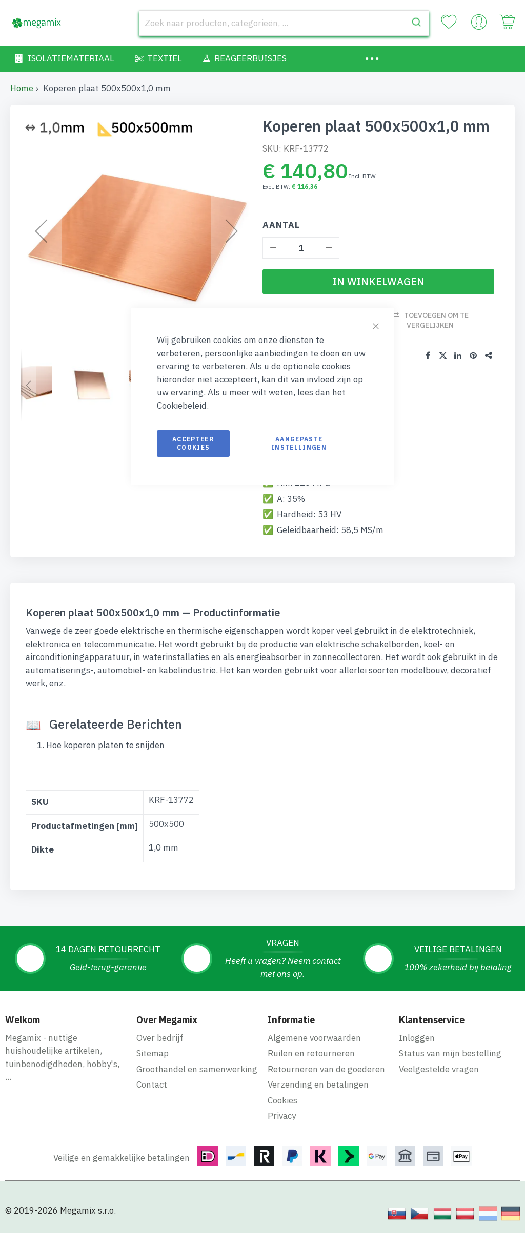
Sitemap (152, 1053)
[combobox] (284, 23)
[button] (28, 385)
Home (21, 88)
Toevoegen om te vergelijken (436, 320)
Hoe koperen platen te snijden (105, 745)
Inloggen (417, 1037)
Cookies (282, 1100)
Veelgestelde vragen (439, 1068)
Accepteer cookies (193, 443)
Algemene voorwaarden (314, 1037)
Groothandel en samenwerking (196, 1068)
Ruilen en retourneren (311, 1053)
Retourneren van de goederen (326, 1068)
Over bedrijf (160, 1037)
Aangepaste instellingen (299, 443)
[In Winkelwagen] (378, 281)
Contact (151, 1084)
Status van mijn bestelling (450, 1053)
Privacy (282, 1115)
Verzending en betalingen (318, 1084)
